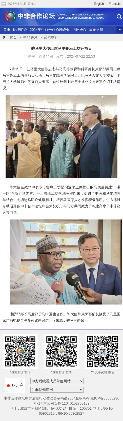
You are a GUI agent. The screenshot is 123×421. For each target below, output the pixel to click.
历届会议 (79, 30)
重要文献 (96, 30)
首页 (6, 30)
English (99, 4)
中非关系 (30, 37)
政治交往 (51, 37)
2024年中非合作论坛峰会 (50, 30)
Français (114, 4)
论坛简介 (20, 30)
